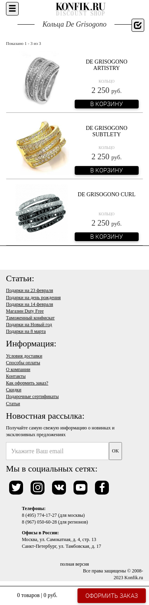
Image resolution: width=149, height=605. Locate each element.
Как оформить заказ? (27, 383)
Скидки (13, 389)
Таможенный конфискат (30, 318)
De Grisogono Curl (106, 194)
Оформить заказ (111, 595)
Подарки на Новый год (29, 324)
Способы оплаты (23, 362)
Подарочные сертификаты (32, 396)
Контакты (16, 376)
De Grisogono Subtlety (107, 131)
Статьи (13, 403)
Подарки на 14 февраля (29, 304)
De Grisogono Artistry (107, 65)
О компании (18, 369)
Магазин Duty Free (25, 311)
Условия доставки (24, 356)
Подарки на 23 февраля (29, 290)
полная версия (74, 564)
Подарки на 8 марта (26, 331)
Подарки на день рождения (33, 297)
